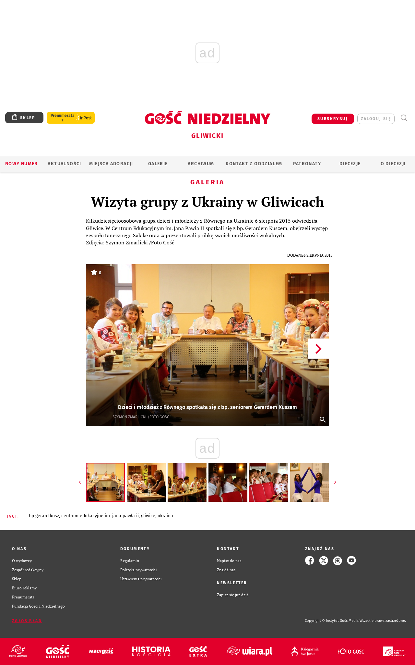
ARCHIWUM (201, 163)
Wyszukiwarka (404, 118)
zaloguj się (376, 119)
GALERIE (158, 163)
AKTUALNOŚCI (64, 163)
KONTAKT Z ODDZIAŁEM (254, 163)
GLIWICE (148, 516)
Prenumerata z (63, 117)
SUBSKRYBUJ (332, 119)
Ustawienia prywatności (141, 578)
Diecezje (350, 163)
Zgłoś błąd (27, 621)
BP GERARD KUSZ (44, 516)
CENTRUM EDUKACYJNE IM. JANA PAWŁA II (100, 516)
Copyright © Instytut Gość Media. (332, 621)
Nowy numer (21, 163)
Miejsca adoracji (111, 163)
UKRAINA (165, 516)
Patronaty (307, 163)
